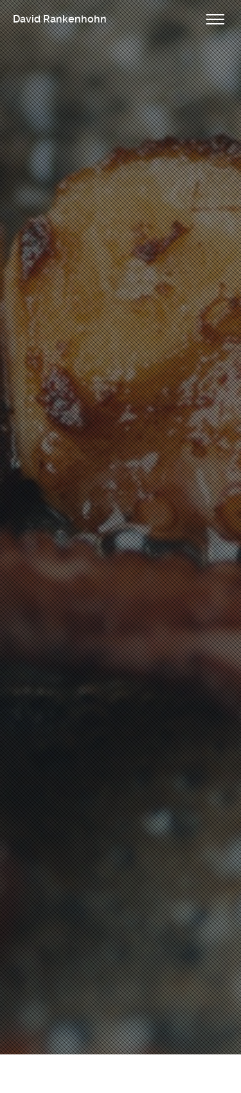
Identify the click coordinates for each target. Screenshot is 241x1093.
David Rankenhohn (60, 19)
